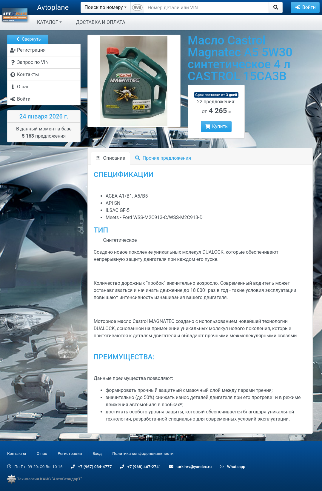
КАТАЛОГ (47, 22)
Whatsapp (232, 466)
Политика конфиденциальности (142, 453)
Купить (216, 126)
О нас (42, 453)
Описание (110, 158)
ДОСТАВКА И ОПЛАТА (100, 22)
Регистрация (70, 453)
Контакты (16, 453)
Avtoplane (53, 7)
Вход (97, 453)
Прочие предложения (163, 158)
